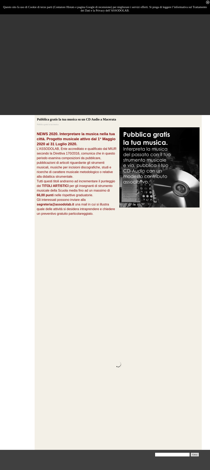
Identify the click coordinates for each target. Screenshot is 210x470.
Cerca (194, 454)
